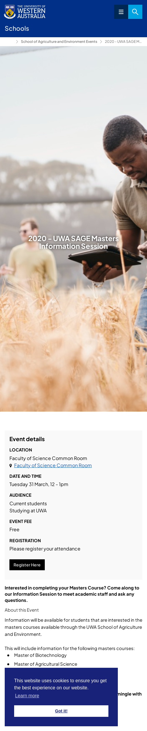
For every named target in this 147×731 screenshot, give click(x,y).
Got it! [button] (61, 711)
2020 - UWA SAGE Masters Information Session (123, 41)
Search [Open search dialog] (135, 12)
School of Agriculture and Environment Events (59, 41)
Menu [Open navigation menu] (121, 12)
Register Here (27, 564)
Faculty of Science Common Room (53, 465)
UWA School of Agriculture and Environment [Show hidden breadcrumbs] (9, 41)
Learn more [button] (27, 695)
